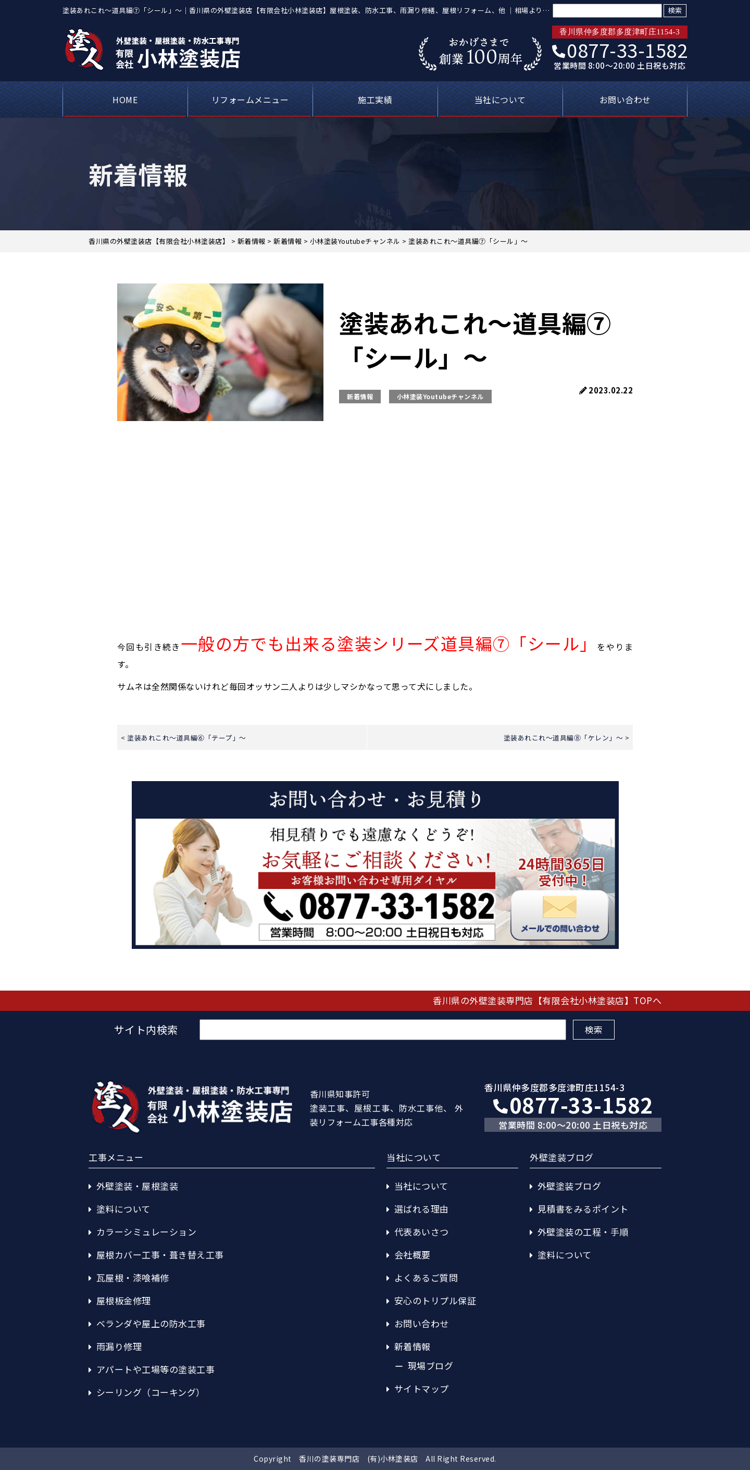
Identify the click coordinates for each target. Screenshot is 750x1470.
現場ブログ (431, 1365)
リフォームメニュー (250, 99)
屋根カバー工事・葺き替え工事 (160, 1254)
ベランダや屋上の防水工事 (151, 1323)
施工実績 (375, 99)
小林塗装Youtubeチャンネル (440, 396)
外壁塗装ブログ (570, 1185)
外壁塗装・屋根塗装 (137, 1185)
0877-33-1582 (620, 49)
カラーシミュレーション (146, 1231)
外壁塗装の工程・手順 (583, 1231)
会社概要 (412, 1254)
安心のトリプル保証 (435, 1300)
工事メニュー (116, 1157)
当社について (500, 99)
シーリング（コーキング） (150, 1392)
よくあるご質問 (426, 1277)
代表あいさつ (421, 1231)
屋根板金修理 (123, 1300)
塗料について (123, 1208)
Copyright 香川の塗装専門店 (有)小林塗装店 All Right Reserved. (375, 1458)
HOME (125, 99)
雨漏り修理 (119, 1346)
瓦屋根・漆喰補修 (132, 1277)
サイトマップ (421, 1388)
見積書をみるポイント (583, 1208)
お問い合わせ (625, 99)
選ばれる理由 (421, 1208)
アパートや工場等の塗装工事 (155, 1369)
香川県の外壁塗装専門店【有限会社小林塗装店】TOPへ (547, 1000)
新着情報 (360, 396)
